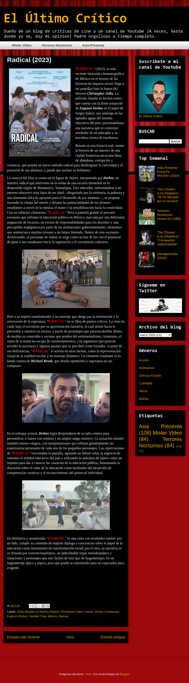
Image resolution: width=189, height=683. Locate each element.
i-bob (88, 674)
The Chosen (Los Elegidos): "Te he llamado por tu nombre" (168, 195)
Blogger (124, 674)
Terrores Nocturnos (57, 45)
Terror (143, 391)
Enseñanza (112, 611)
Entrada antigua (113, 637)
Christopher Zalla (71, 611)
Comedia (145, 383)
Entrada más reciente (23, 637)
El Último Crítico (65, 19)
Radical (63, 616)
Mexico (52, 616)
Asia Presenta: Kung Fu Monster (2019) (168, 171)
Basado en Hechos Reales (42, 611)
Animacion (146, 368)
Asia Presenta (93, 45)
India (179, 446)
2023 (20, 611)
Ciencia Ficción (150, 375)
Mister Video (22, 45)
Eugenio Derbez (17, 616)
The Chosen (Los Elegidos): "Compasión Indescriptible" (168, 238)
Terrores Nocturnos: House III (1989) (169, 214)
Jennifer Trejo (37, 616)
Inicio (70, 637)
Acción (144, 360)
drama (99, 611)
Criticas (88, 611)
